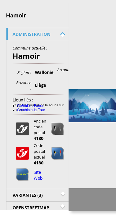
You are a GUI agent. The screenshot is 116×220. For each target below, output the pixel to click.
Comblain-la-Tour (31, 110)
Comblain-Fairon (30, 106)
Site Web (38, 175)
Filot (24, 106)
